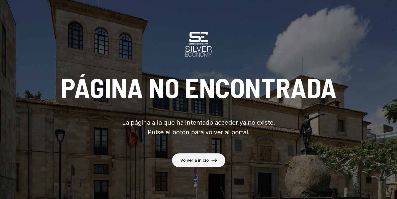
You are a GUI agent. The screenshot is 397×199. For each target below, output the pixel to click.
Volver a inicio (194, 160)
